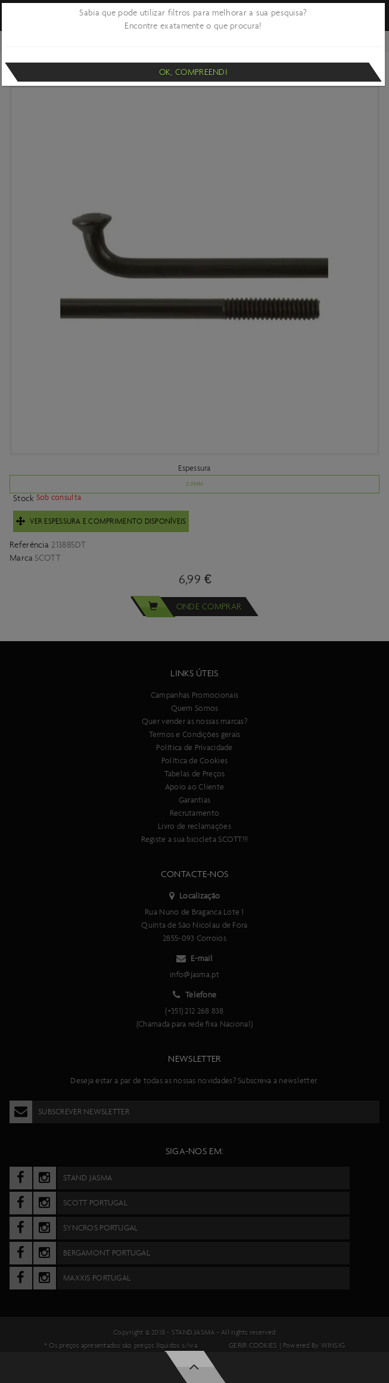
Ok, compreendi (193, 72)
